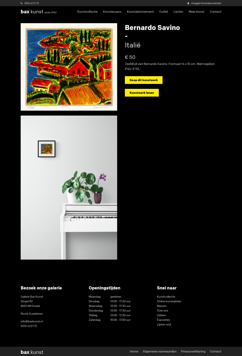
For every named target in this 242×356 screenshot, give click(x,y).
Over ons (162, 310)
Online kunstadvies (169, 301)
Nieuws (161, 305)
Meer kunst (196, 11)
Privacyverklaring (193, 351)
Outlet (163, 11)
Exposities (163, 319)
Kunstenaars (112, 11)
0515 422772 (29, 326)
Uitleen (161, 315)
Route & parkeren (32, 313)
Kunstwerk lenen (142, 93)
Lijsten (178, 11)
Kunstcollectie (87, 11)
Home (134, 351)
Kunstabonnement (140, 11)
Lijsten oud (164, 324)
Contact (215, 11)
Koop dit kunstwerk (144, 80)
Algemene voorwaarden (160, 351)
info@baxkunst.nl (32, 321)
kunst (39, 12)
